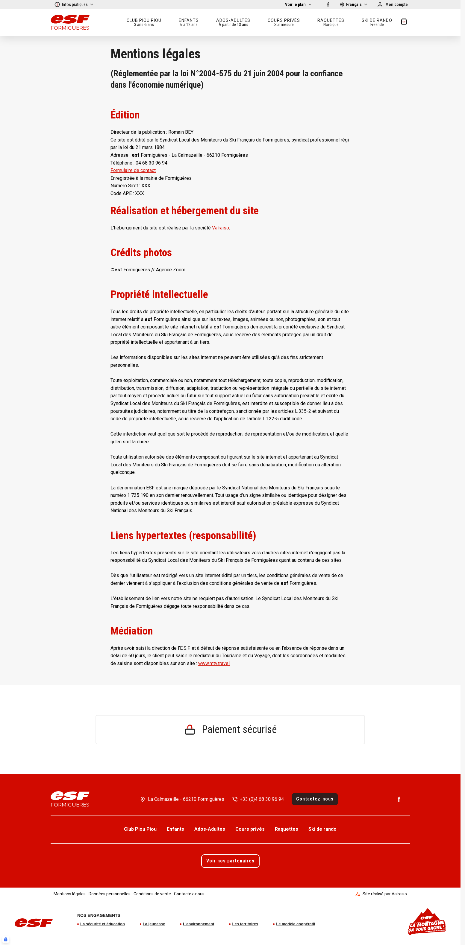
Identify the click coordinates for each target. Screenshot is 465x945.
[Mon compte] (392, 4)
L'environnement (198, 924)
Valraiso (220, 228)
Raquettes (286, 829)
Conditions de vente (152, 893)
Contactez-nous (315, 799)
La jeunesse (154, 924)
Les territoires (245, 924)
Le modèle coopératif (295, 924)
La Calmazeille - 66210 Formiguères (186, 799)
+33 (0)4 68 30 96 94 (262, 799)
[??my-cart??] (404, 22)
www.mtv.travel (214, 663)
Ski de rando (322, 829)
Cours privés (250, 829)
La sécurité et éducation (102, 924)
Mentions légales (70, 893)
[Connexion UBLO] (5, 939)
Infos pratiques (74, 4)
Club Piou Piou (140, 829)
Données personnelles (110, 893)
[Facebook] (328, 4)
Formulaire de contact (133, 170)
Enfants (175, 829)
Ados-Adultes (209, 829)
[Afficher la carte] (298, 4)
